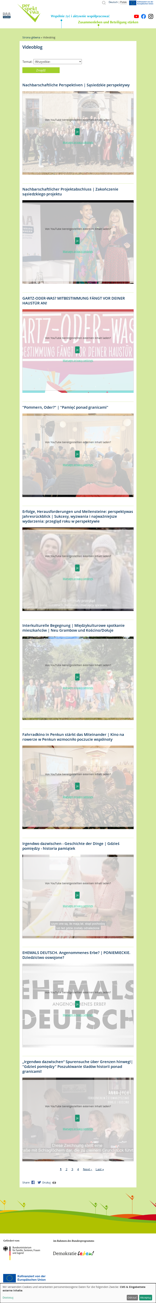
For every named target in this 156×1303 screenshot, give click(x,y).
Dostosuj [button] (8, 1297)
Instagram (150, 16)
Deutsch (113, 2)
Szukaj (103, 2)
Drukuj (49, 1182)
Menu (150, 10)
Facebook (143, 16)
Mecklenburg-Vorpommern (118, 1248)
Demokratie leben (73, 1248)
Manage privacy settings (78, 142)
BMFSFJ (21, 1250)
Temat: (27, 61)
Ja (77, 131)
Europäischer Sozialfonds (24, 1278)
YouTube (136, 16)
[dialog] (78, 1293)
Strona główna (31, 37)
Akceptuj (145, 1297)
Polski (123, 2)
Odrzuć (132, 1297)
